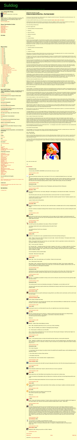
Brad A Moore (32, 427)
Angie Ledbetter (32, 361)
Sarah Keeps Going (4, 156)
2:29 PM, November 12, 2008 (33, 304)
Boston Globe (3, 27)
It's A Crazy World (4, 166)
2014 (3, 57)
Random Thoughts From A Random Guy (7, 162)
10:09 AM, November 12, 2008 (34, 172)
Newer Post (28, 435)
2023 (3, 48)
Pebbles (2, 147)
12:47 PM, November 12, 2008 (34, 267)
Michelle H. (31, 189)
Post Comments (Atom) (35, 437)
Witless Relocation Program (5, 168)
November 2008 (5, 65)
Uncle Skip (2, 100)
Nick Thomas (3, 174)
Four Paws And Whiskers (5, 143)
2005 (3, 86)
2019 (3, 52)
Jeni (30, 404)
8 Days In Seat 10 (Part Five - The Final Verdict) (40, 14)
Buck (30, 275)
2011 (3, 60)
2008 (3, 63)
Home (51, 435)
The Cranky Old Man (4, 124)
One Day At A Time (4, 158)
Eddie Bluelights (3, 150)
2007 (3, 84)
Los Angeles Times (4, 29)
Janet (30, 174)
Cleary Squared (3, 173)
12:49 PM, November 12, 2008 (34, 274)
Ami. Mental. (3, 164)
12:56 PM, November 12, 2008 (34, 280)
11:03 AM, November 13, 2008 (34, 403)
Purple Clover (3, 28)
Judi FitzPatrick (32, 418)
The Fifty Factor (3, 157)
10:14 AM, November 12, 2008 (34, 182)
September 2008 (5, 75)
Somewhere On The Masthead (6, 94)
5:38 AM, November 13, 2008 (33, 396)
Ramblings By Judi (4, 161)
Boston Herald (3, 25)
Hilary (30, 372)
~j (29, 398)
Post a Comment (29, 433)
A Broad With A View (4, 148)
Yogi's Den (2, 167)
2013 (3, 58)
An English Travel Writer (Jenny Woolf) (7, 149)
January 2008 (5, 83)
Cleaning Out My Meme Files (7, 67)
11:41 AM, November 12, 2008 (34, 212)
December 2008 (5, 64)
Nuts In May (3, 146)
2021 (3, 50)
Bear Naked (31, 222)
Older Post (74, 435)
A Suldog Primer (3, 190)
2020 (3, 51)
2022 (3, 49)
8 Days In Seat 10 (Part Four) (7, 71)
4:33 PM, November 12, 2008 (33, 370)
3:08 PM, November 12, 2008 (33, 344)
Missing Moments (4, 159)
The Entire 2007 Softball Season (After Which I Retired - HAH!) (11, 184)
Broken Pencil (3, 31)
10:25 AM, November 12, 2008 (34, 188)
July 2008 (4, 77)
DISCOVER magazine (4, 26)
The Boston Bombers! (4, 185)
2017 (3, 54)
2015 (3, 56)
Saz (29, 311)
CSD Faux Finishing (33, 297)
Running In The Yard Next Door (6, 128)
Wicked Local (3, 30)
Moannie (2, 177)
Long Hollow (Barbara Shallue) (6, 120)
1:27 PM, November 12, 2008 (33, 289)
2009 (3, 62)
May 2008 (4, 79)
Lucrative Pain (3, 153)
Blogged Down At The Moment (6, 165)
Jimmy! (2, 172)
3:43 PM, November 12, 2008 (33, 359)
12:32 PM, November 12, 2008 (34, 220)
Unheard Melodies (4, 140)
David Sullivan (32, 290)
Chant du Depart (3, 97)
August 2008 (5, 76)
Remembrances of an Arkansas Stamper (7, 169)
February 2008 (5, 82)
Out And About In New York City (6, 107)
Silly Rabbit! (3, 170)
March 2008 (5, 81)
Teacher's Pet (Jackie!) (4, 111)
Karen (30, 366)
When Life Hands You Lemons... (7, 69)
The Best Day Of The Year (6, 66)
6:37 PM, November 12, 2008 (33, 381)
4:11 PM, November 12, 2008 (33, 365)
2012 (3, 59)
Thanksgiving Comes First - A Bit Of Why (8, 68)
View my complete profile (5, 21)
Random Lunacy (3, 171)
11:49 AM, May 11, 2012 (33, 431)
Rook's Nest (3, 137)
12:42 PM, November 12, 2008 (34, 255)
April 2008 (4, 80)
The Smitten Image (4, 103)
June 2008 (4, 78)
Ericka (30, 383)
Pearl (2, 117)
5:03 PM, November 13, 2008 (33, 417)
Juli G (2, 155)
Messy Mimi (3, 114)
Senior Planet (3, 32)
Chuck (30, 306)
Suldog (11, 5)
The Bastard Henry (4, 160)
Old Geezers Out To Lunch (5, 154)
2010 (3, 61)
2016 (3, 55)
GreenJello (31, 203)
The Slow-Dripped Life (4, 163)
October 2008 (5, 74)
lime (30, 214)
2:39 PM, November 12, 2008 (33, 310)
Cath (30, 389)
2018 (3, 53)
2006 (3, 85)
